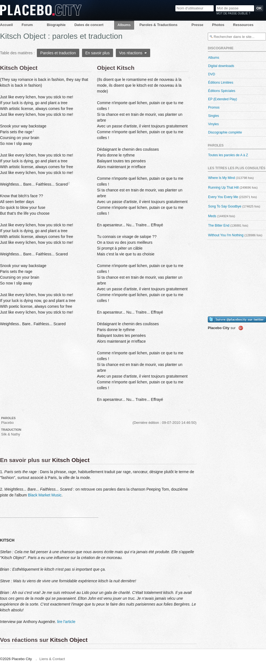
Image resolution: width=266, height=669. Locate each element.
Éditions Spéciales (221, 91)
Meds (212, 216)
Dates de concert (88, 25)
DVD (211, 74)
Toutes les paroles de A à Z (228, 155)
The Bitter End (218, 225)
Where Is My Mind (221, 178)
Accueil (6, 25)
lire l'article (66, 621)
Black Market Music (45, 495)
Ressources (243, 25)
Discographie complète (225, 132)
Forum (27, 25)
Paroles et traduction (58, 53)
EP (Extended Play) (222, 99)
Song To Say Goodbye (224, 206)
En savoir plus (97, 53)
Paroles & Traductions (158, 25)
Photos (218, 25)
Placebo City (40, 10)
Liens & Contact (52, 659)
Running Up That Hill (223, 187)
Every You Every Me (223, 197)
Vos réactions (133, 53)
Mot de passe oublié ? (233, 13)
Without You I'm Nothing (226, 235)
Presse (197, 25)
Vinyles (213, 124)
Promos (213, 107)
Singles (213, 116)
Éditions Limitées (220, 82)
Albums (124, 25)
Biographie (56, 25)
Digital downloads (221, 66)
